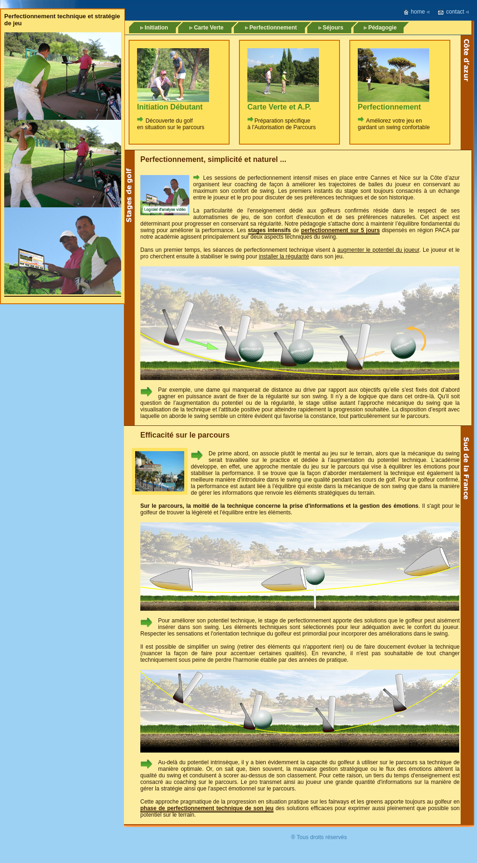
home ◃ (420, 11)
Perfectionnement (389, 107)
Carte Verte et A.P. (279, 107)
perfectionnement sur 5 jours (340, 230)
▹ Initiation (154, 27)
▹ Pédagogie (380, 27)
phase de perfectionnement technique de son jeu (207, 808)
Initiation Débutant (169, 107)
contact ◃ (457, 11)
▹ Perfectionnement (271, 27)
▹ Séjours (330, 27)
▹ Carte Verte (206, 27)
